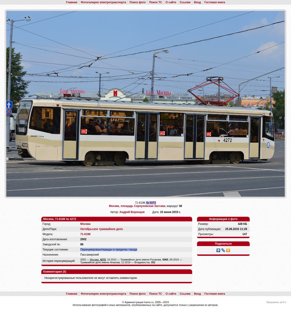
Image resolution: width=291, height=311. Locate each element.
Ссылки (185, 2)
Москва (114, 206)
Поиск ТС (155, 2)
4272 (153, 202)
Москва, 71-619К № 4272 (59, 219)
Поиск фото (137, 2)
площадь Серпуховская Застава (143, 206)
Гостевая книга (214, 2)
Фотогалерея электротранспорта (103, 2)
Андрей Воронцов (132, 212)
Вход (197, 2)
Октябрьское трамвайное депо (101, 229)
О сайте (170, 2)
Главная (71, 2)
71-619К (85, 234)
